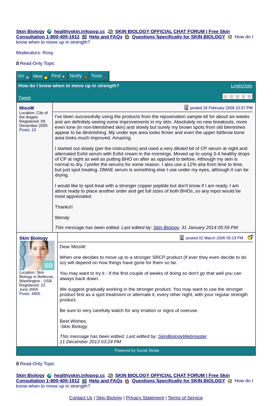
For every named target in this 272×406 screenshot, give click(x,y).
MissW (26, 108)
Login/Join (241, 85)
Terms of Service (185, 397)
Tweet (24, 97)
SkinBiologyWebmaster (182, 336)
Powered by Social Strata (137, 350)
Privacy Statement (145, 397)
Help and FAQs (106, 36)
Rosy (47, 52)
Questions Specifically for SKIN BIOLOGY (178, 36)
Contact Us (80, 397)
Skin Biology (30, 31)
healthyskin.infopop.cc (79, 31)
